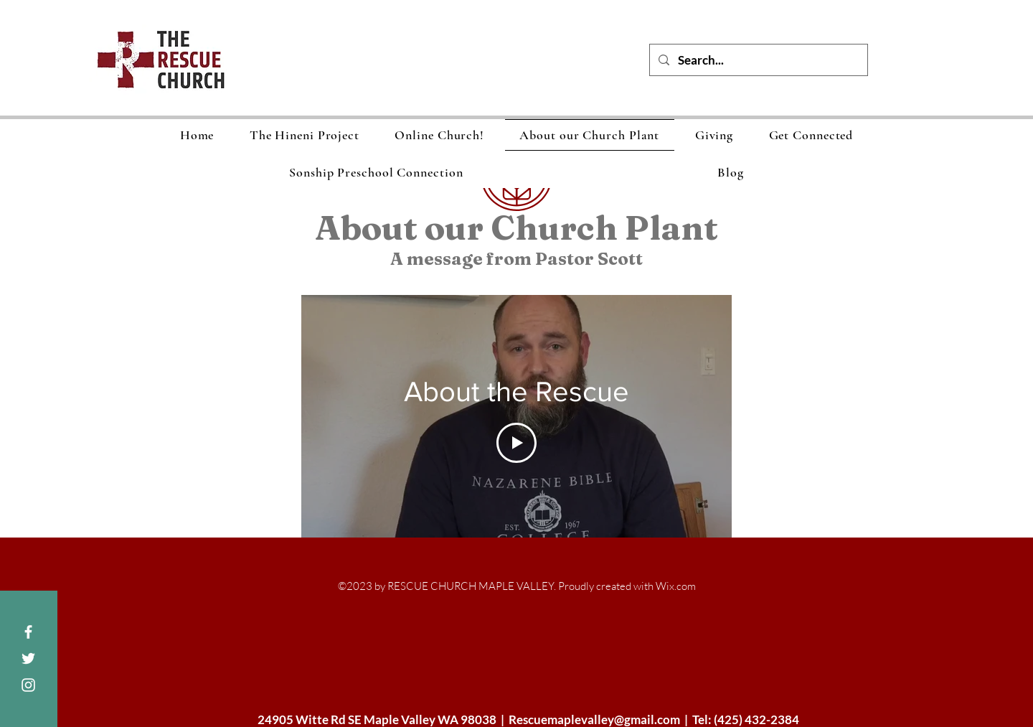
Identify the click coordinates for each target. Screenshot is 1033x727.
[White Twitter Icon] (28, 658)
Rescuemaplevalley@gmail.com (594, 719)
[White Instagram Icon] (28, 685)
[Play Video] (516, 443)
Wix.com (676, 586)
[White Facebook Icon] (28, 632)
